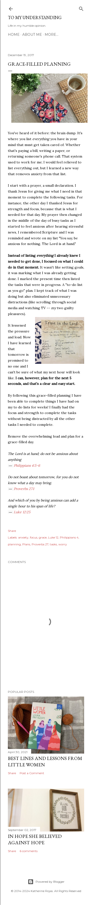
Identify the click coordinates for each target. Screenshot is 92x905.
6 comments (29, 851)
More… (51, 34)
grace (43, 537)
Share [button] (12, 531)
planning (14, 544)
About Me (32, 34)
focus (33, 537)
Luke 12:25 (22, 512)
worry (62, 544)
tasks (53, 544)
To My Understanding (35, 17)
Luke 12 (53, 537)
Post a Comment (32, 773)
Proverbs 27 (40, 544)
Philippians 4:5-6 (27, 465)
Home (14, 34)
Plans (26, 544)
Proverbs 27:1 (24, 489)
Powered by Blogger (46, 882)
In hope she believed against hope (35, 839)
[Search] (81, 7)
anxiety (23, 537)
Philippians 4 (69, 537)
